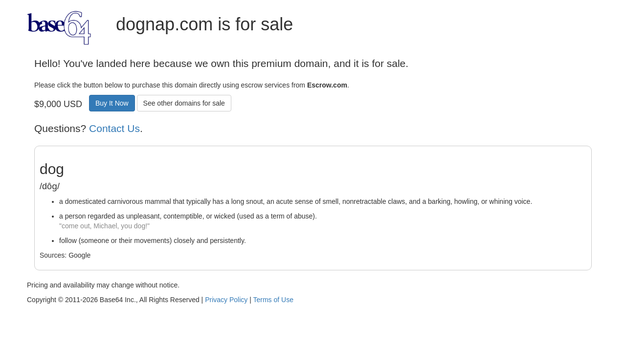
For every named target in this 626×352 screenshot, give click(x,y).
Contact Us (114, 128)
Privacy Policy (226, 300)
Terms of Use (273, 300)
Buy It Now (112, 103)
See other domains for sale (184, 103)
